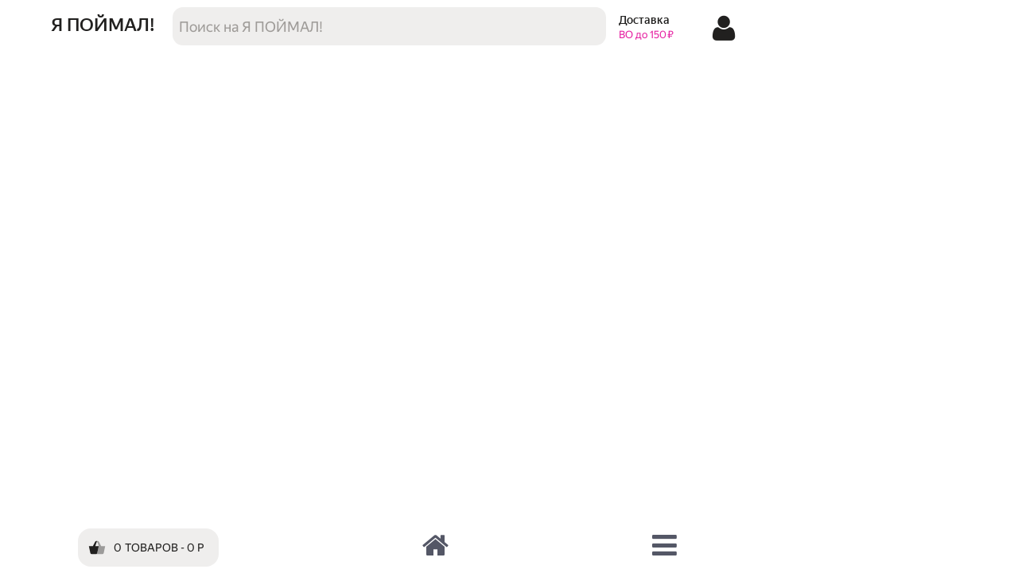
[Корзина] (148, 547)
